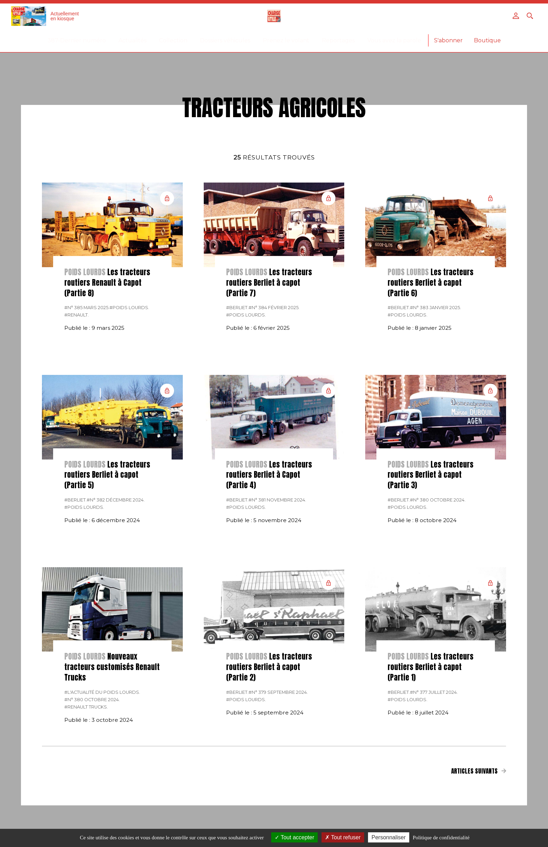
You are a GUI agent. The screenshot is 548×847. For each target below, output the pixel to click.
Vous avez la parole (394, 40)
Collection (173, 40)
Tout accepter (294, 837)
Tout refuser (343, 837)
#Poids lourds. (129, 307)
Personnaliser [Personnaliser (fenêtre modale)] (389, 837)
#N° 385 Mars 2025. (86, 307)
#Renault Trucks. (86, 707)
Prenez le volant (286, 40)
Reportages (338, 40)
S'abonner (448, 40)
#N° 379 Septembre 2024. (278, 692)
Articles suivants (478, 771)
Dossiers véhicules (225, 40)
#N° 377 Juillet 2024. (434, 692)
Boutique (487, 40)
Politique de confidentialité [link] (441, 837)
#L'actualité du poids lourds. (102, 692)
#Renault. (76, 315)
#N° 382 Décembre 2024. (116, 500)
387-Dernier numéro (77, 40)
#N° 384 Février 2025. (274, 307)
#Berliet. (237, 307)
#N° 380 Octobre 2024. (438, 500)
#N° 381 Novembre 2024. (277, 500)
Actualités (132, 40)
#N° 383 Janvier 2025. (435, 307)
